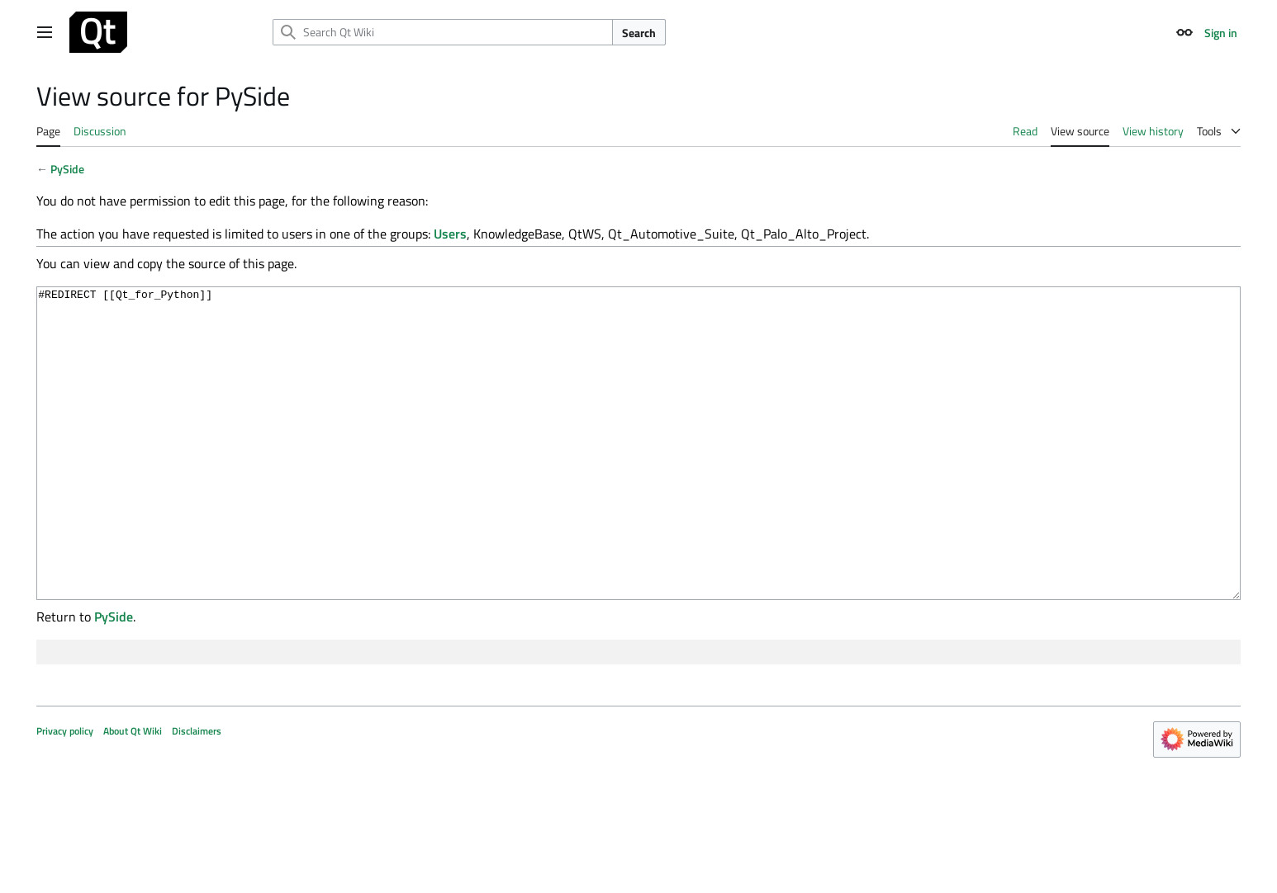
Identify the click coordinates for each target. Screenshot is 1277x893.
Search (639, 32)
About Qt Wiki (132, 793)
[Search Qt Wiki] (443, 32)
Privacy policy (64, 793)
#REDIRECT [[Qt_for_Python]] (638, 474)
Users (450, 233)
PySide (67, 168)
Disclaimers (196, 793)
